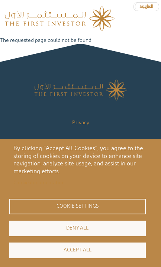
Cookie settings (78, 206)
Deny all (77, 228)
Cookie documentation (39, 182)
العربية (147, 6)
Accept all (77, 250)
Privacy (80, 122)
